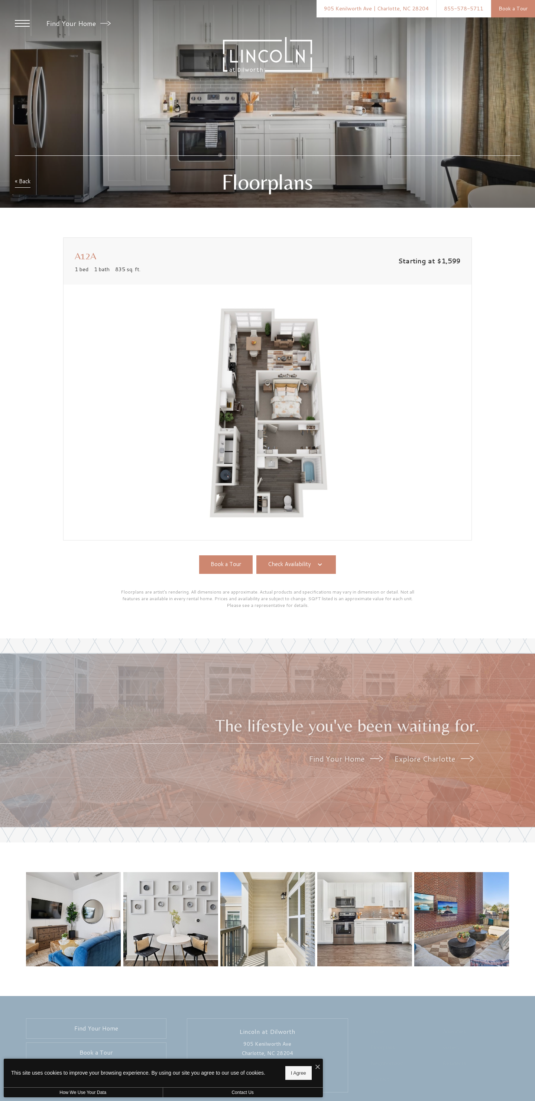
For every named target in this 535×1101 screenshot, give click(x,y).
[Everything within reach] (461, 920)
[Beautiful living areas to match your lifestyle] (74, 920)
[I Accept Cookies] (258, 1064)
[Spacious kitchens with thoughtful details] (364, 920)
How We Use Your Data (68, 1092)
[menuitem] (403, 1033)
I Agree (239, 1071)
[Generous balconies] (268, 920)
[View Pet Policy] (267, 1082)
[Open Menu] (22, 23)
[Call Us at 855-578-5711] (464, 8)
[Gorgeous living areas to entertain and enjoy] (171, 920)
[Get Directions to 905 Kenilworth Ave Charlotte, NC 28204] (376, 8)
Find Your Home (78, 23)
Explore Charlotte (434, 758)
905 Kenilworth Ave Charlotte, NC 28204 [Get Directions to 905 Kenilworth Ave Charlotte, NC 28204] (267, 1050)
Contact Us (198, 1092)
